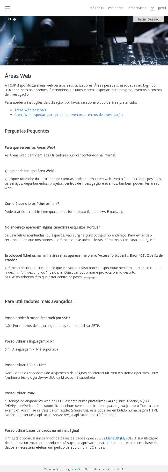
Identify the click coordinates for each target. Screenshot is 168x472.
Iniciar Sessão (148, 19)
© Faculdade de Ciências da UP (104, 469)
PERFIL (162, 8)
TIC (152, 8)
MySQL (126, 438)
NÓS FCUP (97, 8)
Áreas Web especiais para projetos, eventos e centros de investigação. (69, 114)
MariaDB (112, 438)
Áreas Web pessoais (30, 110)
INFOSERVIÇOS (137, 8)
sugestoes (73, 469)
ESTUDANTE (115, 8)
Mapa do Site (52, 469)
